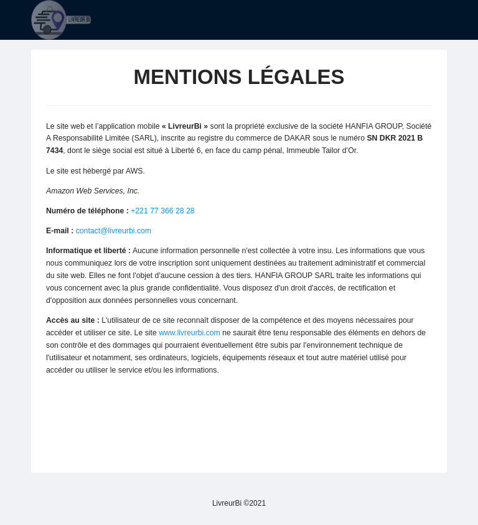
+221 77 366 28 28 (163, 211)
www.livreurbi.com (189, 332)
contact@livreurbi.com (113, 230)
